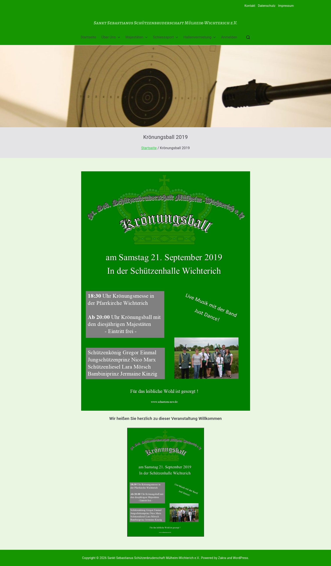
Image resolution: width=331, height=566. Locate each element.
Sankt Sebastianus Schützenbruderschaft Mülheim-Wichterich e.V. (165, 23)
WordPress (240, 558)
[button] (118, 37)
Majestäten (136, 37)
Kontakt (250, 5)
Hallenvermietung (199, 37)
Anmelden (229, 37)
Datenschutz (267, 5)
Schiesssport (165, 37)
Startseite (88, 37)
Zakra (222, 558)
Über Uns (110, 37)
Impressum (286, 5)
